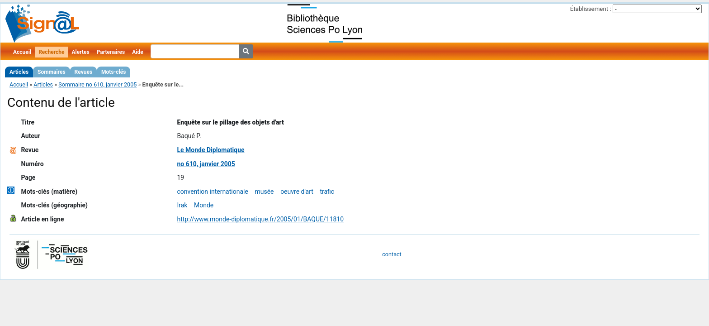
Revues (84, 72)
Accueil (22, 52)
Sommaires (51, 72)
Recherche (51, 52)
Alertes (80, 52)
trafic (327, 191)
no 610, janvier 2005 (206, 164)
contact (391, 254)
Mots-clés (113, 72)
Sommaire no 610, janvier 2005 (97, 84)
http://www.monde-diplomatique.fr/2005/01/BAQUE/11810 (260, 219)
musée (264, 191)
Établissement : (590, 8)
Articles (18, 72)
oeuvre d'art (296, 191)
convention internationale (212, 191)
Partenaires (111, 52)
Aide (137, 52)
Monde (203, 205)
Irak (182, 205)
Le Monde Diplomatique (210, 149)
